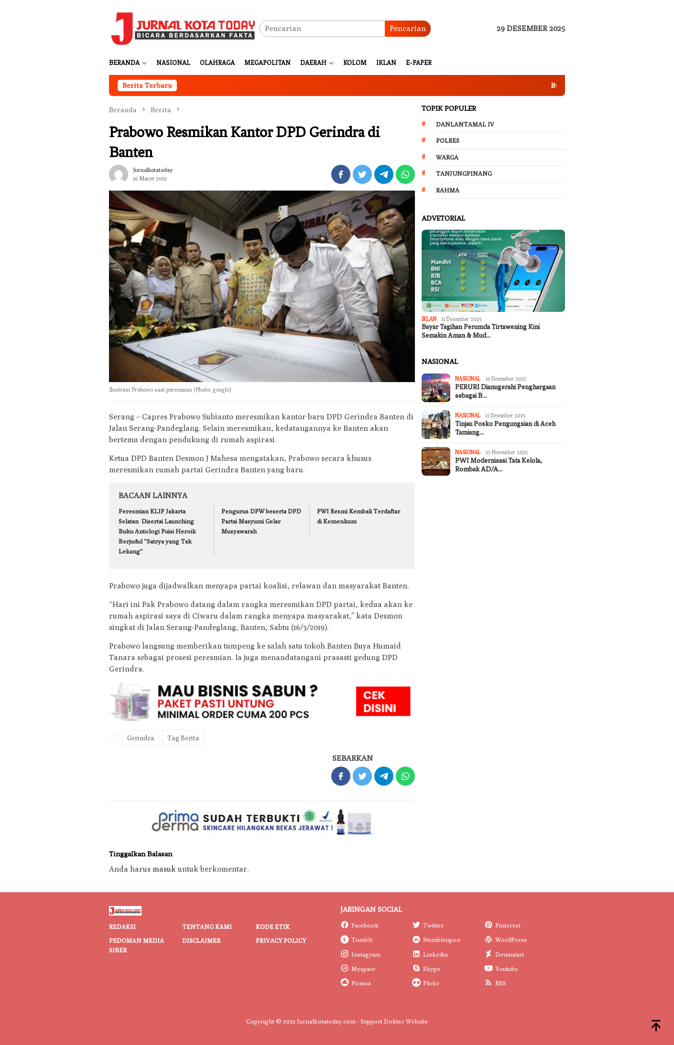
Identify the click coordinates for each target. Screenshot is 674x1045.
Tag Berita (183, 738)
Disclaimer (201, 940)
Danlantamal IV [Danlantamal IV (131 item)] (465, 124)
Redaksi (122, 926)
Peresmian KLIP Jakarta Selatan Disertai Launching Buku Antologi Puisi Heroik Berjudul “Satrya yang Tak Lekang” (157, 530)
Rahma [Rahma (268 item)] (447, 190)
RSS (495, 983)
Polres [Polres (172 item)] (447, 140)
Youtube (501, 968)
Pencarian (408, 28)
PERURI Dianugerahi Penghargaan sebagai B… (505, 391)
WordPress (505, 939)
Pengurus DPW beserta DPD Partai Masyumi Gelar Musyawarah (261, 521)
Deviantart (504, 954)
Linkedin (430, 954)
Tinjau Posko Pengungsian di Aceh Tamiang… (505, 428)
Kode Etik (273, 926)
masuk (164, 869)
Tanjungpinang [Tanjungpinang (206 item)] (464, 173)
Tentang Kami (207, 926)
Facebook (359, 925)
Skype (426, 968)
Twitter (428, 925)
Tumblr (356, 939)
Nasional (467, 378)
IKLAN (429, 319)
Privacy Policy (281, 940)
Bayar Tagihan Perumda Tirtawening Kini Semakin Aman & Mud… (481, 331)
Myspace (358, 968)
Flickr (425, 983)
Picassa (355, 983)
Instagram (360, 954)
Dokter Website (406, 1021)
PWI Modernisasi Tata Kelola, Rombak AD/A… (498, 465)
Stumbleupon (436, 939)
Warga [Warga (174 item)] (447, 157)
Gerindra (140, 738)
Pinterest (502, 925)
